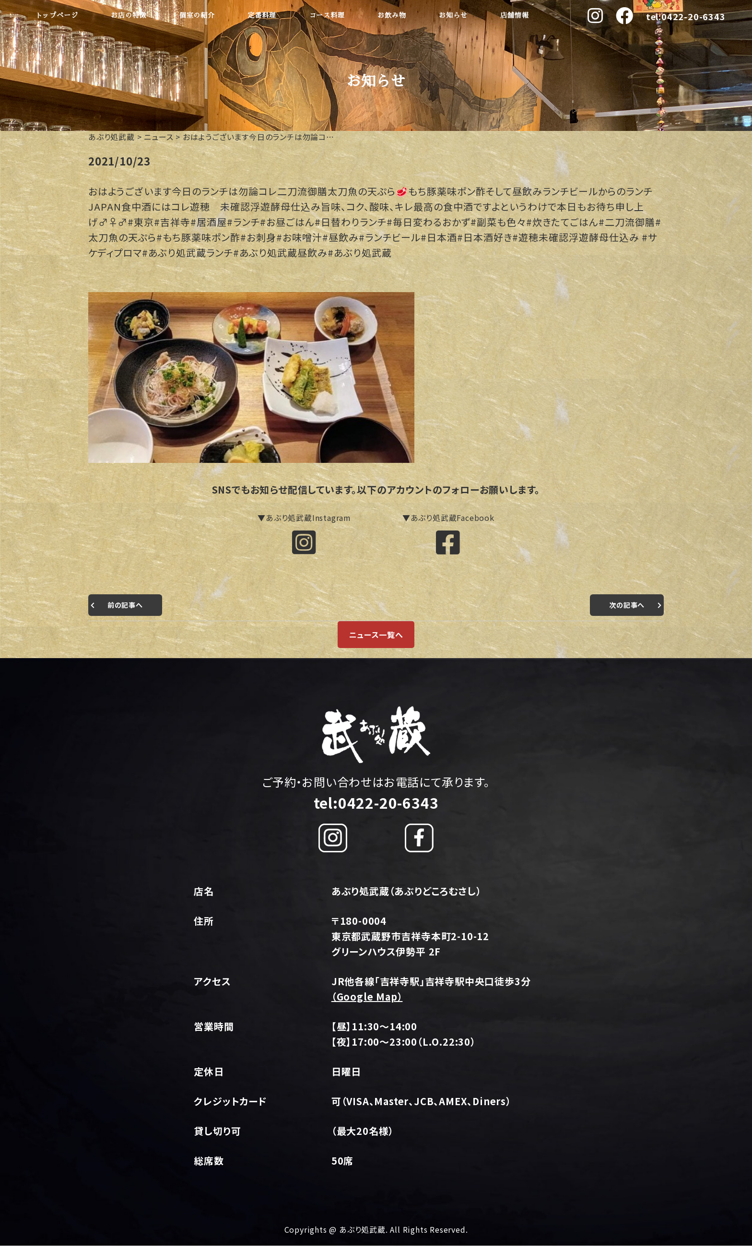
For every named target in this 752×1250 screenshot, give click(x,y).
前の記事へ (127, 609)
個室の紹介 (197, 15)
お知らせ (453, 15)
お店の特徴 (128, 15)
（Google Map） (367, 1001)
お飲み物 (391, 15)
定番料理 (262, 15)
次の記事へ (624, 609)
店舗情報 (514, 15)
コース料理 (327, 15)
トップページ (56, 15)
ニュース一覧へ (376, 639)
